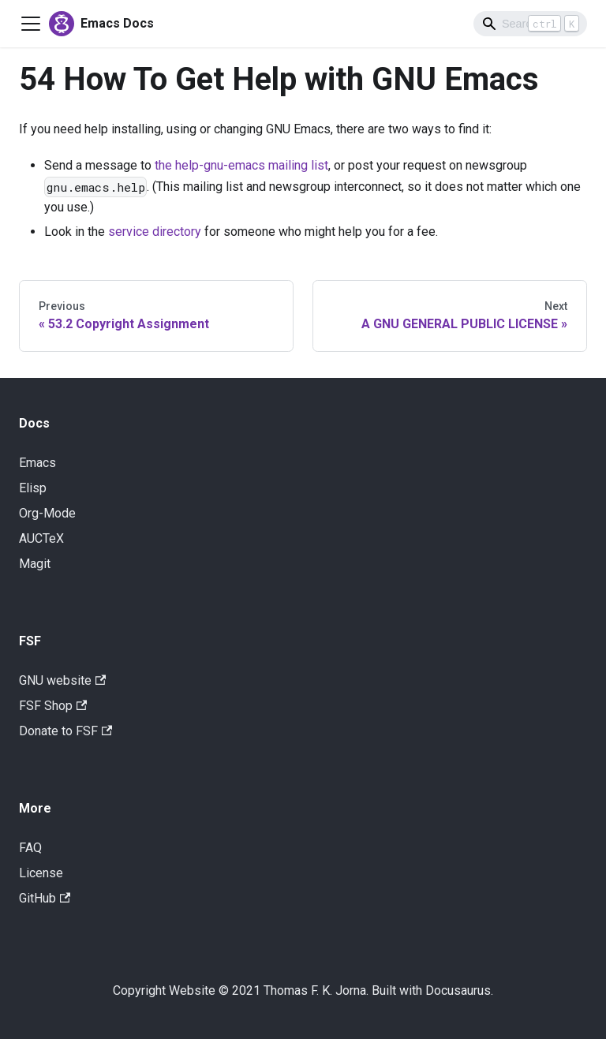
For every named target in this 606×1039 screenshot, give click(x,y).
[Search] (530, 23)
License (41, 872)
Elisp (33, 487)
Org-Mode (47, 513)
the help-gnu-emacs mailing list (241, 165)
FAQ (30, 847)
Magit (34, 563)
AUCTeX (41, 538)
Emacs (37, 462)
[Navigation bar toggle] (31, 24)
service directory (154, 231)
